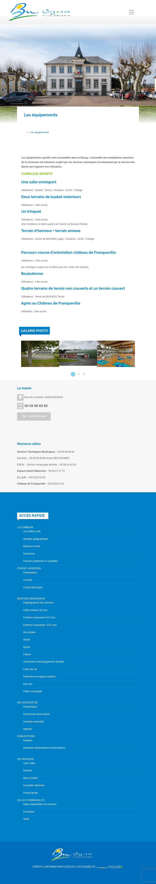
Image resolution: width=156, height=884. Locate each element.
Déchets (27, 770)
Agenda (27, 728)
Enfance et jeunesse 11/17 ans (40, 625)
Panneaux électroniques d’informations (44, 747)
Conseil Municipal (32, 587)
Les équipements (39, 132)
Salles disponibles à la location (39, 804)
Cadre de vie (30, 669)
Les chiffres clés (32, 531)
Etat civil (27, 684)
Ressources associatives (36, 714)
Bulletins (27, 740)
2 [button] (78, 374)
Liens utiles (29, 763)
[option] (40, 354)
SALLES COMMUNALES (30, 800)
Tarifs (26, 819)
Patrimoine (29, 553)
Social (26, 639)
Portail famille (30, 792)
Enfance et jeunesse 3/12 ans (39, 617)
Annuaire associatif (33, 721)
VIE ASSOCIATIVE (27, 702)
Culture (27, 654)
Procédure (28, 811)
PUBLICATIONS (26, 736)
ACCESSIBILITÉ (86, 866)
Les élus (27, 580)
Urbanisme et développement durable (43, 661)
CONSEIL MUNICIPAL (29, 568)
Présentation (30, 572)
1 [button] (73, 374)
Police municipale (32, 691)
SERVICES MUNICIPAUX (31, 598)
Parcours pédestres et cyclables (40, 561)
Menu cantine (30, 778)
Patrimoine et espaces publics (39, 676)
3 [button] (83, 374)
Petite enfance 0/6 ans (35, 610)
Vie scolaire (29, 632)
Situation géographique (35, 539)
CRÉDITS (37, 866)
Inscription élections (33, 785)
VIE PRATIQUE (25, 759)
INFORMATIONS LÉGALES (60, 866)
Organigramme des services (38, 602)
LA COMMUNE (25, 527)
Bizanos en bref (31, 546)
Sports (26, 647)
